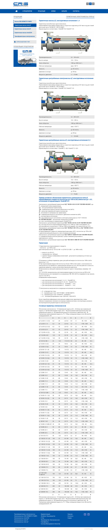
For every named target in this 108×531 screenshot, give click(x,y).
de (93, 3)
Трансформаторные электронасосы (25, 36)
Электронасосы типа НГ (21, 520)
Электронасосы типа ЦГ (21, 522)
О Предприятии (27, 11)
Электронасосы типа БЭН (21, 518)
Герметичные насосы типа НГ (23, 29)
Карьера (64, 11)
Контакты (76, 11)
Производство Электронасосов (50, 520)
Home (16, 11)
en (87, 3)
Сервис (53, 11)
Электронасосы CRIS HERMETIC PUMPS (25, 516)
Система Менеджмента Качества (50, 524)
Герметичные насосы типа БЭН (23, 32)
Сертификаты (45, 522)
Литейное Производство (48, 516)
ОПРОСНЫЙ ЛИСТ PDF (23, 42)
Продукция (41, 11)
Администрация (45, 514)
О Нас (42, 518)
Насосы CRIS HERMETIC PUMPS (23, 21)
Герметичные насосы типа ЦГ (23, 25)
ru (90, 3)
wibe (91, 528)
